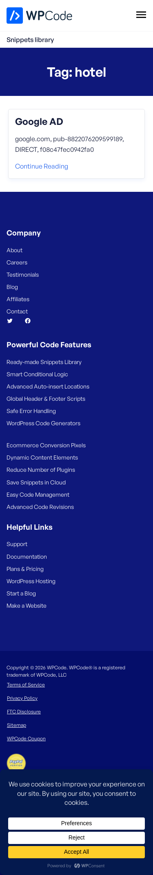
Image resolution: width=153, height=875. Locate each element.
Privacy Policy (22, 698)
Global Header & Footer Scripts (46, 398)
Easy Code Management (38, 494)
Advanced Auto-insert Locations (48, 386)
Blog (12, 286)
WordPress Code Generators (43, 423)
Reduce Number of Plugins (41, 469)
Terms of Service (26, 685)
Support (17, 543)
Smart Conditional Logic (37, 374)
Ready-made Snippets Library (44, 361)
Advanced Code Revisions (40, 506)
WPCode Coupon (26, 738)
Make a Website (27, 605)
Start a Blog (21, 593)
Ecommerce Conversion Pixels (46, 445)
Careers (17, 262)
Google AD (39, 121)
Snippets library (30, 40)
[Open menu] (141, 14)
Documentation (27, 556)
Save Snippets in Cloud (36, 482)
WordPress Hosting (31, 580)
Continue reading (41, 166)
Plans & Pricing (25, 568)
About (14, 250)
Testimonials (23, 274)
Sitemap (16, 725)
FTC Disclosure (24, 711)
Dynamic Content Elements (42, 457)
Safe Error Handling (31, 410)
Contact (17, 311)
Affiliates (18, 298)
